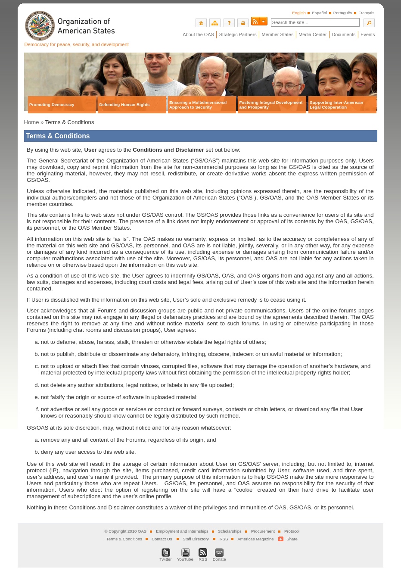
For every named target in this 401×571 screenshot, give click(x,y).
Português (342, 12)
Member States (278, 34)
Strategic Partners (238, 34)
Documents (343, 34)
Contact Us (162, 539)
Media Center (312, 34)
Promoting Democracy (52, 104)
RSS (224, 539)
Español (319, 12)
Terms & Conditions (124, 539)
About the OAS (198, 34)
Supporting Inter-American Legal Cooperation (336, 104)
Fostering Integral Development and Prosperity (270, 104)
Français (366, 12)
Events (368, 34)
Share (292, 539)
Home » (34, 122)
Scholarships (230, 531)
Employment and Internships (182, 531)
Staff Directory (196, 539)
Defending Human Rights (124, 104)
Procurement (263, 531)
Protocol (291, 531)
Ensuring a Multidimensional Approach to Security (198, 104)
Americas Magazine (255, 539)
